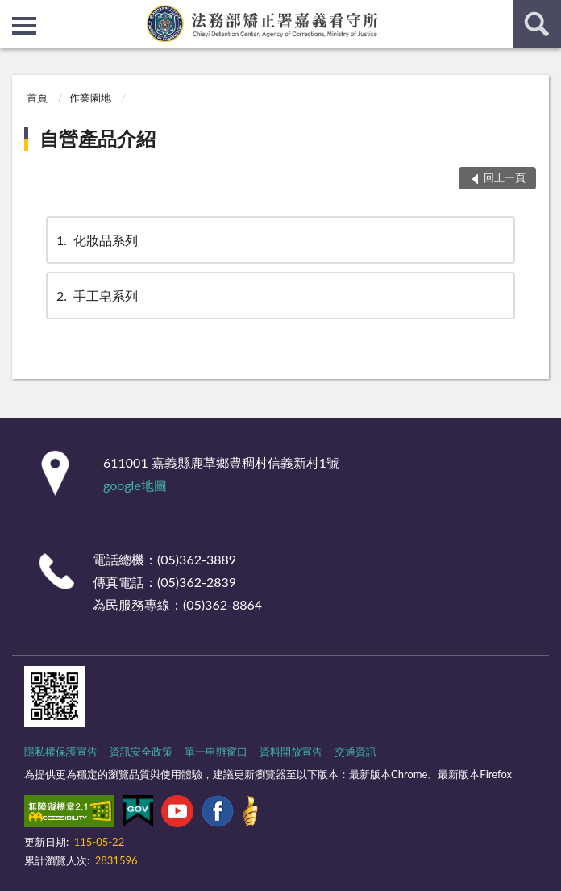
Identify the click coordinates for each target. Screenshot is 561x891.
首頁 (37, 97)
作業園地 (90, 97)
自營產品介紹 (97, 138)
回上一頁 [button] (505, 177)
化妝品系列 (96, 240)
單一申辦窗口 (216, 751)
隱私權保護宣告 (61, 751)
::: (13, 12)
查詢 (537, 24)
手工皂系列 (96, 295)
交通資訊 (355, 751)
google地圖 (135, 485)
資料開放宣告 (291, 751)
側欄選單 (24, 26)
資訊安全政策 (141, 751)
